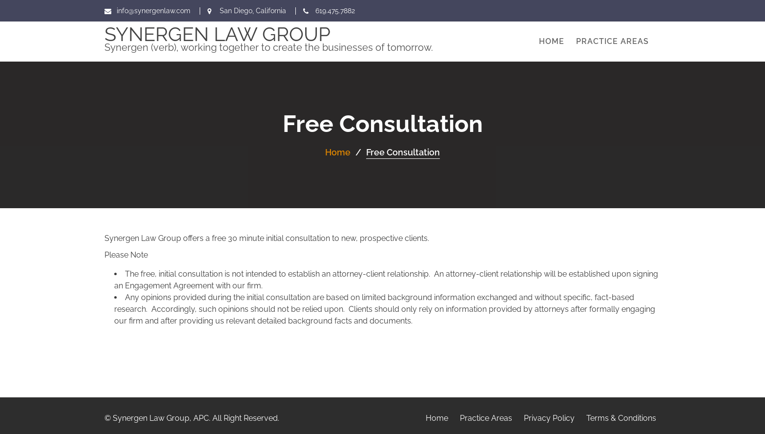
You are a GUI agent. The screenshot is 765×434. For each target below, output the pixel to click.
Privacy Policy (549, 418)
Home (551, 41)
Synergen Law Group (217, 33)
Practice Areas (612, 41)
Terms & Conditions (621, 418)
